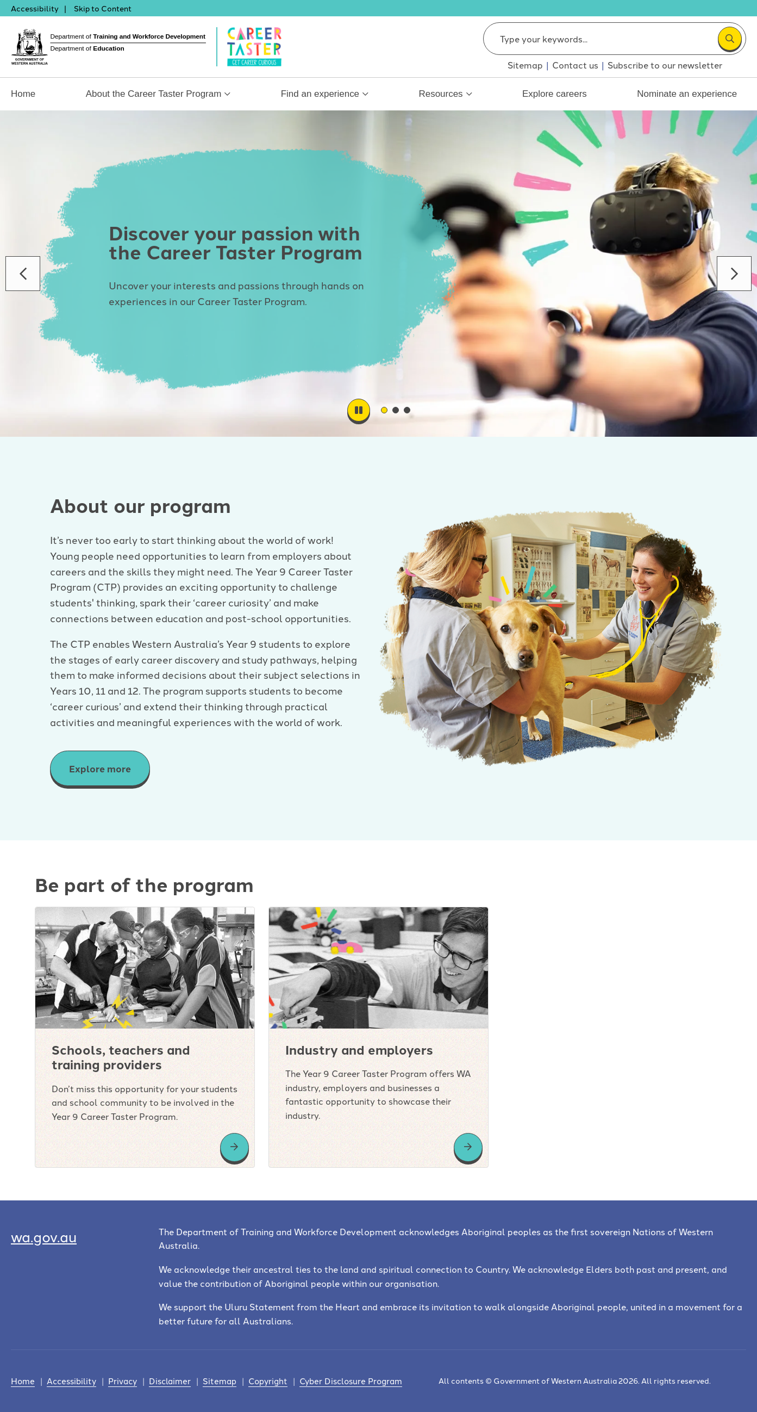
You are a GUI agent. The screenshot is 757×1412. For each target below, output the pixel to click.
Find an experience (325, 99)
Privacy (122, 1380)
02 (398, 410)
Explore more (100, 768)
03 (409, 410)
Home (22, 94)
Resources (447, 99)
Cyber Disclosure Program (350, 1380)
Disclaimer (170, 1380)
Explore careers (557, 94)
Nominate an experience (691, 94)
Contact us (575, 65)
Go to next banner (734, 273)
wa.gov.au (44, 1236)
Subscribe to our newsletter (665, 65)
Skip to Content (103, 8)
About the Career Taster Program (159, 99)
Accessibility (35, 8)
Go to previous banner (22, 273)
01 (386, 410)
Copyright (267, 1380)
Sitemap (525, 65)
